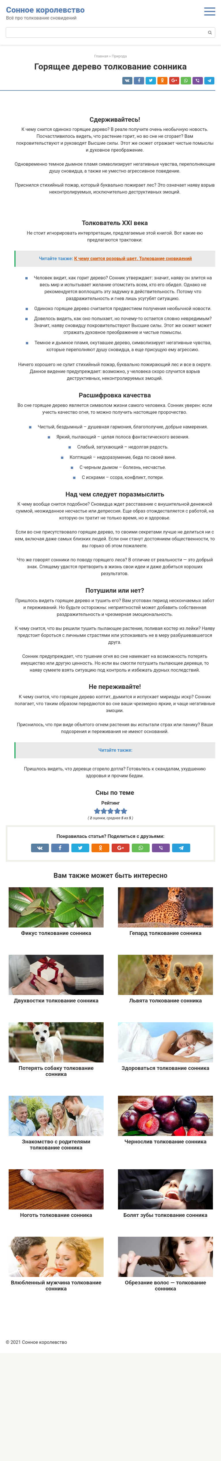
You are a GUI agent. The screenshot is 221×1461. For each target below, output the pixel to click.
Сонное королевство (45, 10)
